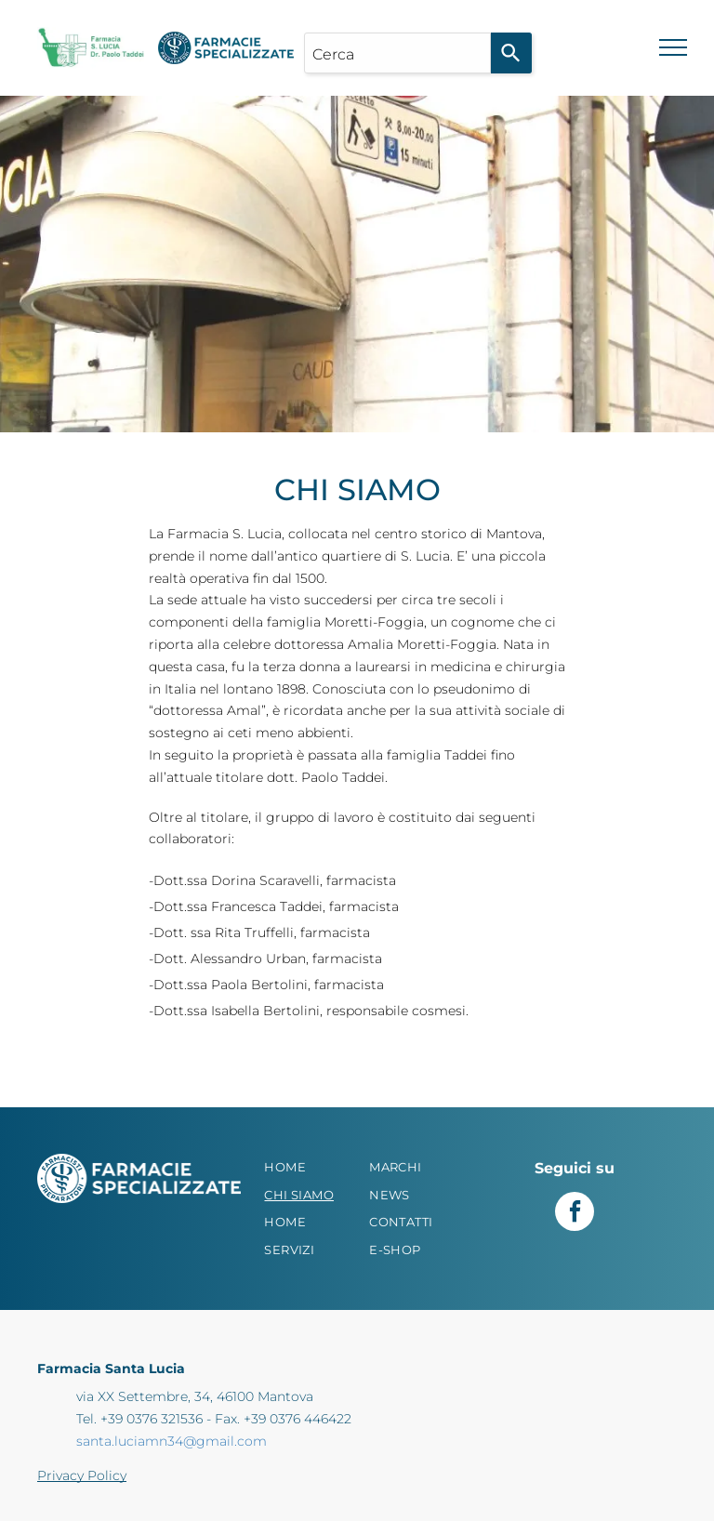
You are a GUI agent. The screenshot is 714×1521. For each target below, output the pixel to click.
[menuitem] (313, 1168)
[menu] (673, 47)
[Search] (511, 53)
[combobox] (397, 53)
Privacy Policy (81, 1475)
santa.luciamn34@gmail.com (171, 1441)
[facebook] (574, 1214)
